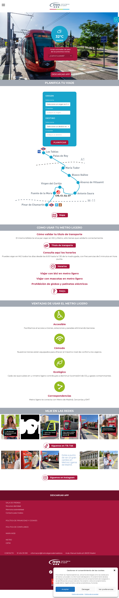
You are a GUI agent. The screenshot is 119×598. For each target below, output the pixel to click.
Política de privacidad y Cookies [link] (21, 521)
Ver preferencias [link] (106, 589)
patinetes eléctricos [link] (75, 284)
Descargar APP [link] (61, 74)
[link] (116, 19)
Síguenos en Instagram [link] (62, 477)
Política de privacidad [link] (91, 594)
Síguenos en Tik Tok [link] (62, 446)
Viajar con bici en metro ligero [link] (59, 273)
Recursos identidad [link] (13, 506)
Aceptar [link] (65, 589)
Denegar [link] (86, 589)
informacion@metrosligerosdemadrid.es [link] (46, 553)
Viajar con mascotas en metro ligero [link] (59, 278)
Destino (50, 118)
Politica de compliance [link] (17, 527)
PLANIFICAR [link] (59, 142)
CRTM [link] (8, 543)
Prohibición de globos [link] (45, 284)
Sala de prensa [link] (13, 503)
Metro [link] (9, 540)
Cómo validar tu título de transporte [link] (59, 234)
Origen (49, 96)
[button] (114, 570)
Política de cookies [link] (77, 594)
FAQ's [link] (62, 291)
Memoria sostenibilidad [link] (15, 510)
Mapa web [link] (10, 533)
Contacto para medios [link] (14, 513)
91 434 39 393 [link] (22, 553)
